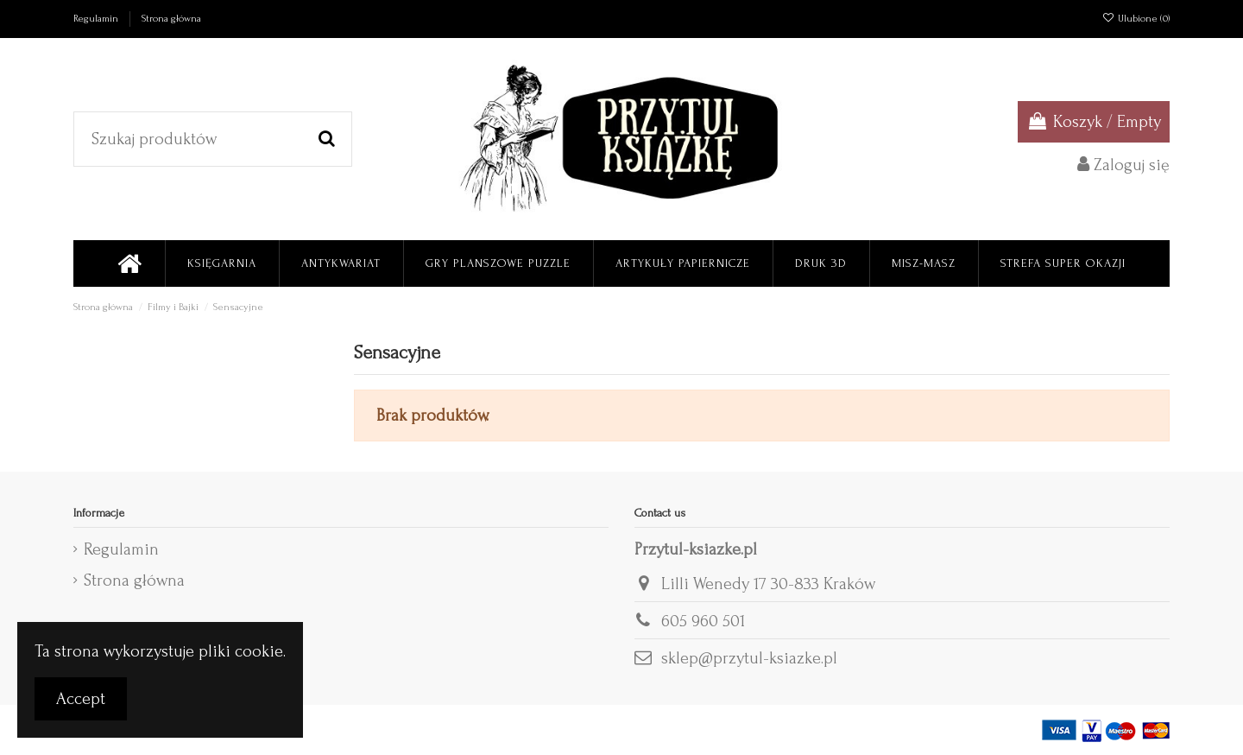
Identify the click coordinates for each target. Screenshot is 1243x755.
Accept (80, 698)
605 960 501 (703, 621)
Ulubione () (1136, 18)
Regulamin (97, 18)
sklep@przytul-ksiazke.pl (749, 658)
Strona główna (171, 18)
